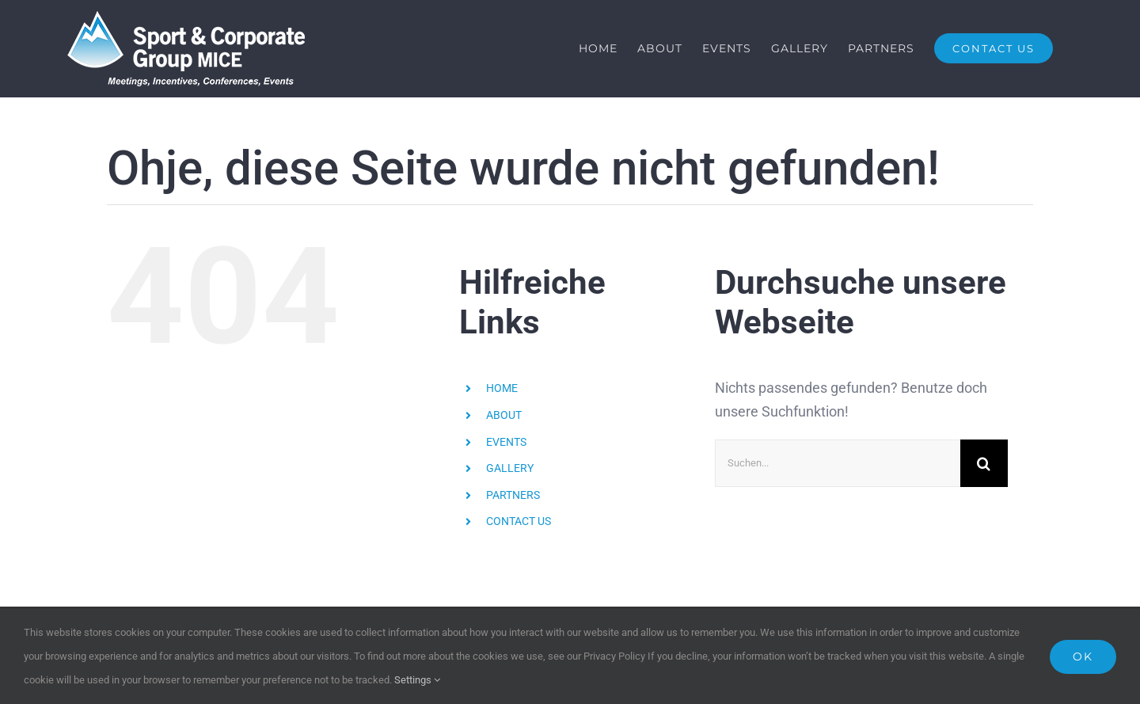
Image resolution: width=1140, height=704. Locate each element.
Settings (417, 680)
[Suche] (984, 463)
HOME (502, 388)
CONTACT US (518, 522)
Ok (1083, 656)
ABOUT (504, 415)
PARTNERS (513, 495)
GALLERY (510, 468)
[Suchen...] (837, 463)
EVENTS (506, 442)
